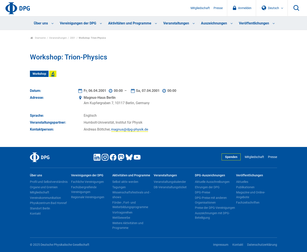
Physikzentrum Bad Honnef (48, 203)
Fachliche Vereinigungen (87, 181)
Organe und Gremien (44, 187)
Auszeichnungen (214, 23)
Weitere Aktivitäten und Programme (127, 225)
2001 (72, 38)
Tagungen (119, 187)
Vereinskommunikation (45, 197)
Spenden (231, 157)
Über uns (41, 23)
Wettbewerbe (121, 217)
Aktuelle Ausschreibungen (212, 181)
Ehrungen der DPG (207, 187)
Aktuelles (242, 181)
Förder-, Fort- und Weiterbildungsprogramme (130, 205)
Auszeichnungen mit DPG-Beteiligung (212, 215)
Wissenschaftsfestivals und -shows (131, 195)
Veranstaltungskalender (170, 181)
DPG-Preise (202, 192)
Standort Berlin (40, 208)
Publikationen (245, 187)
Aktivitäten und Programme (129, 23)
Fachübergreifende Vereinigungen (83, 189)
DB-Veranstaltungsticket (170, 187)
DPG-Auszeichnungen (210, 175)
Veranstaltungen (176, 23)
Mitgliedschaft (200, 8)
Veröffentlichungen (254, 23)
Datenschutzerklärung (262, 245)
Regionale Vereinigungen (87, 197)
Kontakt (35, 213)
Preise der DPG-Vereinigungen (215, 207)
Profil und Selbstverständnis (49, 181)
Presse (218, 8)
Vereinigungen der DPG (78, 23)
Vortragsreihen (122, 212)
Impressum (220, 245)
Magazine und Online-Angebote (250, 195)
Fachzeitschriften (248, 202)
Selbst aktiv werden (125, 181)
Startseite (38, 38)
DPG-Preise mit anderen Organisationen (211, 200)
